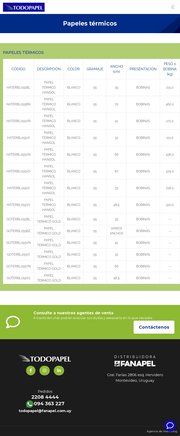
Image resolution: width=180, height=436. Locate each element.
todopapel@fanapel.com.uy (45, 411)
